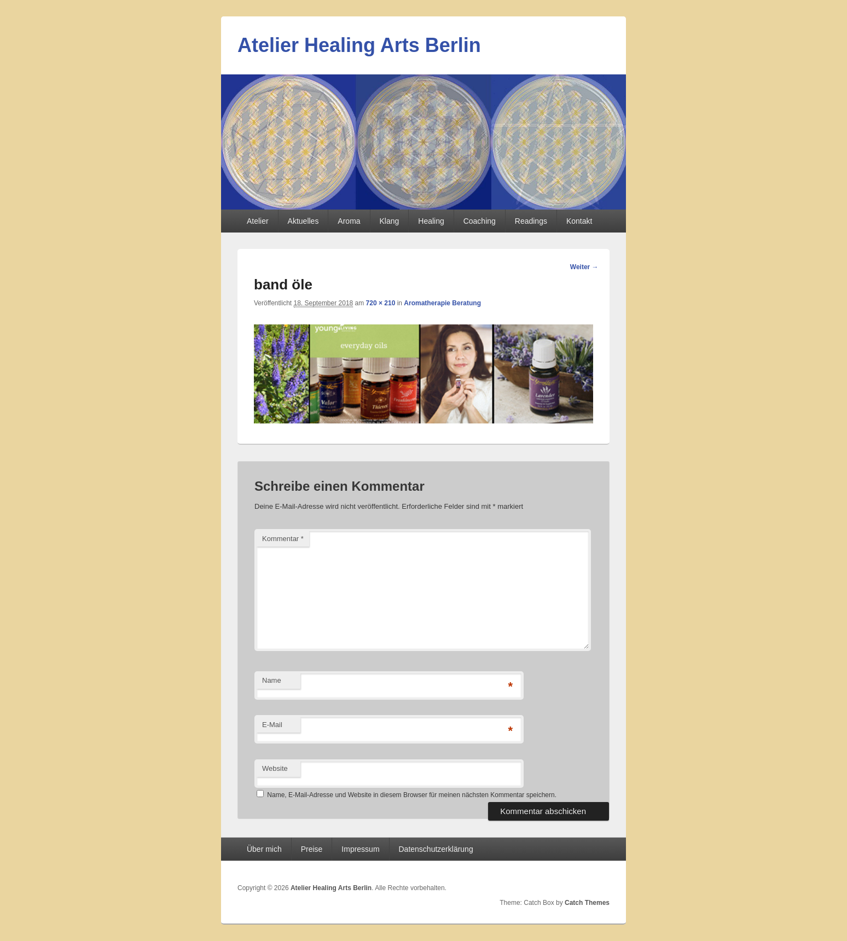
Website (275, 768)
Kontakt (579, 221)
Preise (312, 849)
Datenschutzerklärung (436, 849)
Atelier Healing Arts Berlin (359, 45)
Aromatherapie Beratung (442, 303)
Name (271, 680)
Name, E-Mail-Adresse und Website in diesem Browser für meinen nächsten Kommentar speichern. (411, 795)
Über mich (264, 849)
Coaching (479, 221)
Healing (431, 221)
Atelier (258, 221)
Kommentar (283, 539)
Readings (531, 221)
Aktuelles (303, 221)
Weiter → (584, 267)
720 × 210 (381, 303)
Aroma (349, 221)
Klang (389, 221)
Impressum (360, 849)
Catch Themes (587, 903)
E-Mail (272, 725)
